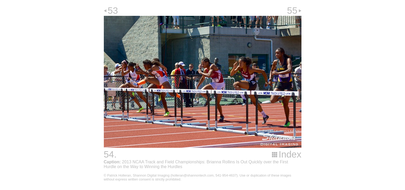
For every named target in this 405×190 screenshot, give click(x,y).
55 (292, 10)
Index (290, 154)
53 (113, 10)
